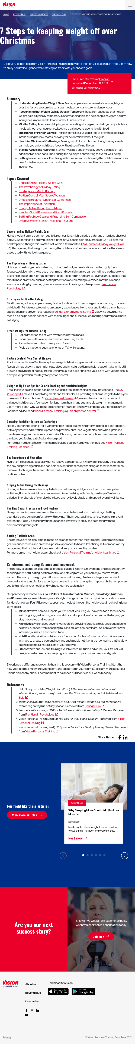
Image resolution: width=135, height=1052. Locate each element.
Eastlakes (73, 821)
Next (124, 855)
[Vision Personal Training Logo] (9, 5)
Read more (75, 838)
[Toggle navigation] (130, 5)
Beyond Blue (33, 993)
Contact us (32, 1001)
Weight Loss (59, 14)
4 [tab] (96, 855)
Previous (63, 855)
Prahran (104, 79)
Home (6, 14)
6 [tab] (104, 855)
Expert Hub (19, 14)
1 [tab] (83, 855)
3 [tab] (92, 855)
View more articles (24, 815)
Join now (98, 936)
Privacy (7, 1037)
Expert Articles (39, 14)
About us (30, 984)
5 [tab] (100, 855)
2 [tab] (87, 855)
